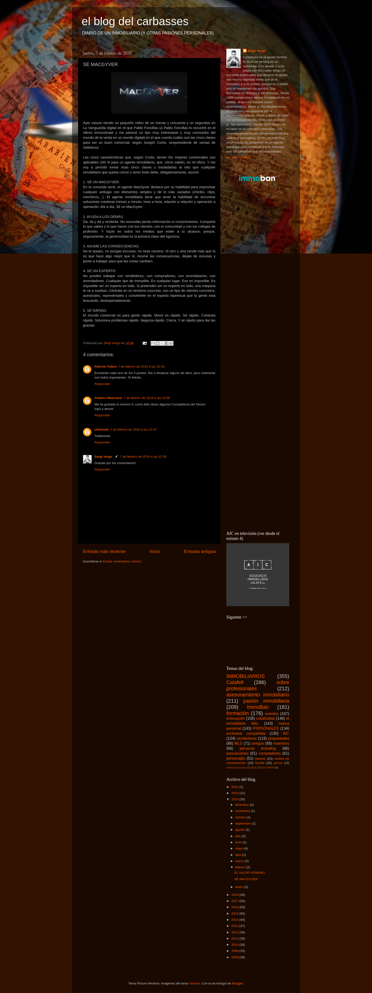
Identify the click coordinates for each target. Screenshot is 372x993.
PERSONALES (266, 728)
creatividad (265, 718)
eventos (272, 713)
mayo (239, 848)
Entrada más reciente (104, 551)
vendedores (247, 738)
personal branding (258, 748)
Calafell (234, 682)
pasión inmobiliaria (266, 701)
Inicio (154, 551)
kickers (195, 983)
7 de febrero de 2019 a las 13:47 (133, 429)
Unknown (101, 429)
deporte (260, 758)
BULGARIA (267, 767)
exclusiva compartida (245, 733)
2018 (235, 895)
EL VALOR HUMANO (249, 872)
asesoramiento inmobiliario (257, 695)
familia (259, 763)
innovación (235, 718)
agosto (240, 829)
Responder (102, 384)
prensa (278, 763)
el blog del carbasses (135, 21)
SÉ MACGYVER (246, 879)
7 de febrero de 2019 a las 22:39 (143, 456)
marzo (240, 861)
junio (239, 842)
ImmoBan (258, 707)
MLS (238, 743)
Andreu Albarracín (108, 398)
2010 (235, 944)
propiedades (278, 738)
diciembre (242, 804)
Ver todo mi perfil (238, 157)
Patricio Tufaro (105, 366)
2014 (235, 919)
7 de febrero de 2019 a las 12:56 (147, 398)
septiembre (243, 823)
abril (238, 855)
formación (237, 713)
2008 (235, 957)
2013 (235, 926)
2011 (235, 938)
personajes (235, 758)
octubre (241, 817)
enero (239, 887)
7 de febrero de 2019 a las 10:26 (141, 366)
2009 (235, 951)
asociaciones (237, 753)
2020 (235, 793)
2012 (235, 932)
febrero (240, 867)
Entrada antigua (200, 551)
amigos (258, 743)
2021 (235, 787)
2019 (235, 799)
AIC (286, 733)
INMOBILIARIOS (245, 676)
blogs (254, 767)
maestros (281, 743)
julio (238, 836)
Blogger (237, 983)
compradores (269, 753)
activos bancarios (236, 767)
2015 (235, 913)
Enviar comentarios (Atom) (122, 561)
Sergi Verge (103, 456)
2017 (235, 901)
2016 (235, 907)
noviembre (243, 811)
